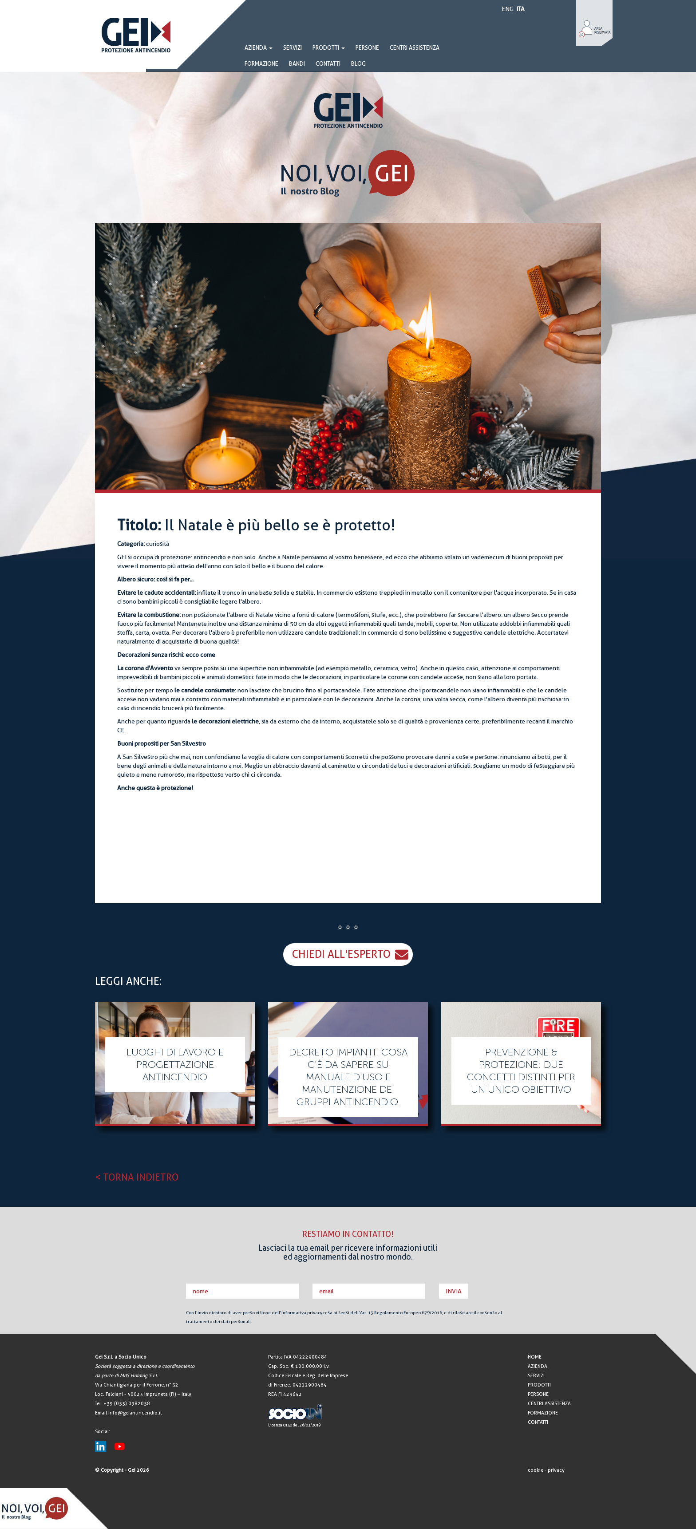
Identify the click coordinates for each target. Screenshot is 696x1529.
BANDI (297, 63)
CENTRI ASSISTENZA (414, 47)
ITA (520, 8)
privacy (556, 1470)
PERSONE (367, 47)
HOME (535, 1357)
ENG (508, 8)
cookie (535, 1470)
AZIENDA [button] (259, 47)
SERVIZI (292, 47)
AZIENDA (537, 1366)
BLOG (358, 63)
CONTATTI (328, 63)
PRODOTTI (328, 47)
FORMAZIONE (261, 63)
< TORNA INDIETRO (137, 1177)
